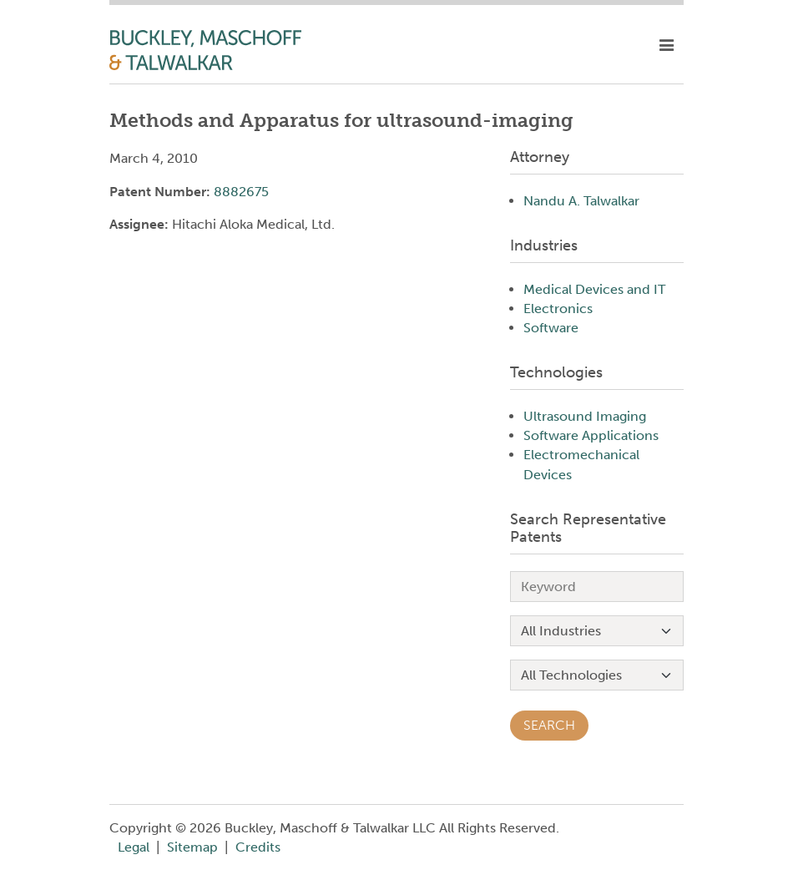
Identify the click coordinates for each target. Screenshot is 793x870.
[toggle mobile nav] (666, 45)
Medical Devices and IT (594, 289)
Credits (257, 847)
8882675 (241, 192)
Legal (133, 847)
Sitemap (192, 847)
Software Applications (591, 435)
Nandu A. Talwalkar (581, 201)
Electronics (558, 308)
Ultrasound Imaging (584, 416)
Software (550, 328)
